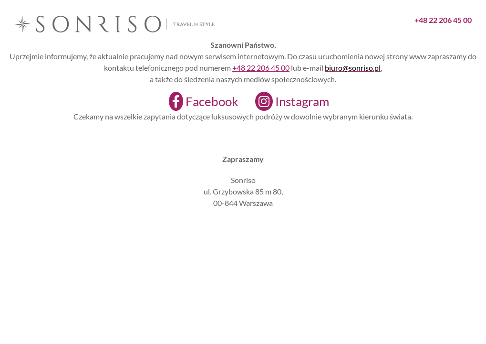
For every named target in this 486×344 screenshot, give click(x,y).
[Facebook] (198, 101)
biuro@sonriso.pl (353, 67)
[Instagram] (286, 101)
